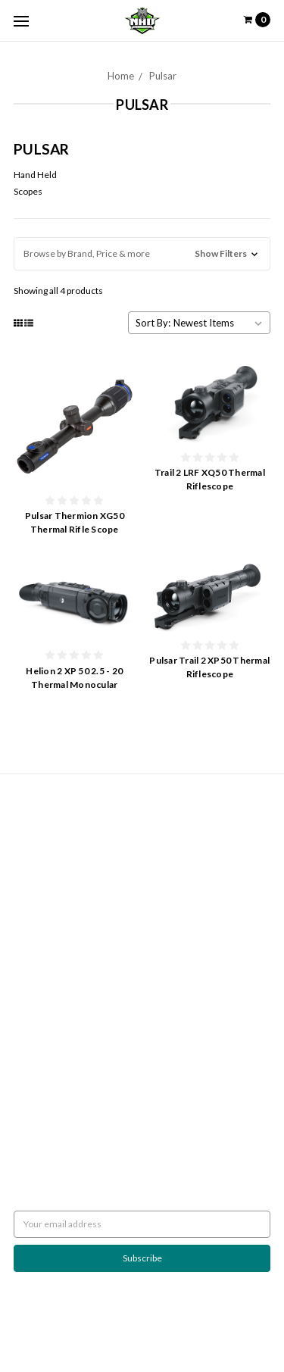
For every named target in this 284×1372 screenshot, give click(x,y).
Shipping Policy (43, 842)
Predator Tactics (47, 971)
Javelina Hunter (45, 958)
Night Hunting (42, 855)
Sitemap (30, 883)
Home (121, 76)
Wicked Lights (42, 999)
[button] (142, 253)
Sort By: (153, 323)
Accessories (39, 1053)
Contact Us (36, 869)
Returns (30, 828)
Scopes (28, 191)
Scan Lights (36, 1026)
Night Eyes (35, 944)
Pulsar (162, 76)
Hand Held (35, 174)
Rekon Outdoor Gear (56, 1012)
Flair (225, 1324)
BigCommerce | (131, 1324)
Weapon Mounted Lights (63, 1039)
